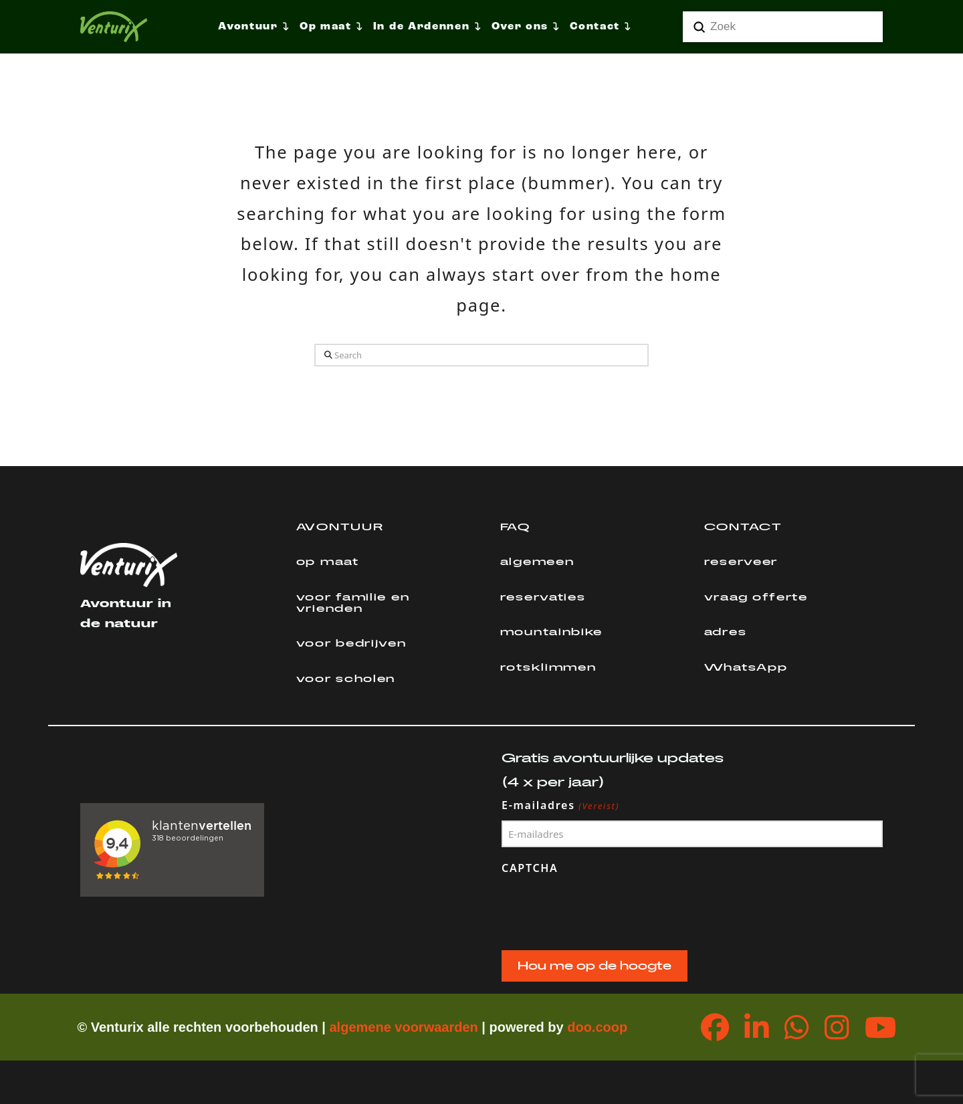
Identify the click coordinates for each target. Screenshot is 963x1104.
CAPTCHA (530, 868)
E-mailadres (561, 806)
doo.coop (597, 1027)
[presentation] (603, 909)
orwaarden (444, 1027)
